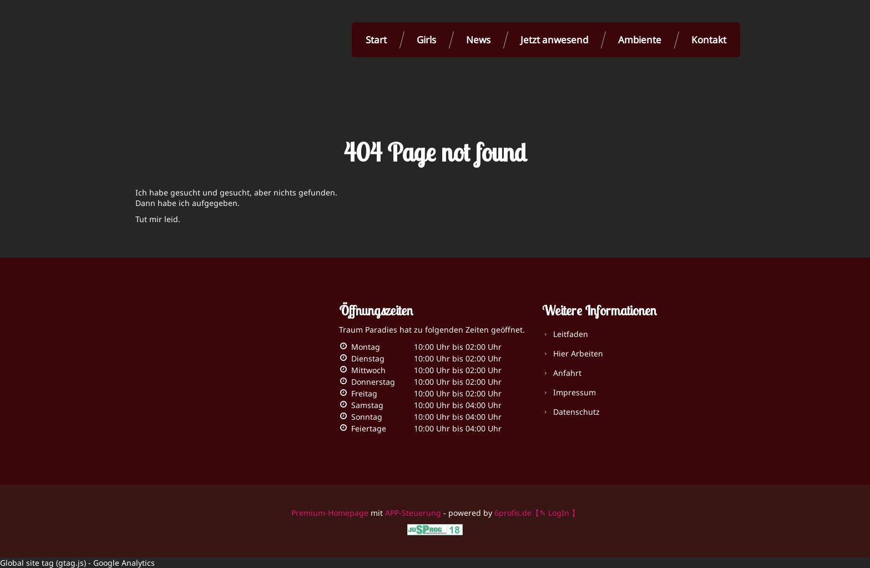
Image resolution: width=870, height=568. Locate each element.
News (478, 39)
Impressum (574, 392)
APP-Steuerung (413, 512)
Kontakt (708, 39)
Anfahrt (567, 373)
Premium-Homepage (329, 512)
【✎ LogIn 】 (555, 512)
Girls (426, 39)
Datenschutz (576, 411)
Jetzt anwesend (554, 39)
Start (376, 39)
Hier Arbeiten (578, 353)
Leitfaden (570, 334)
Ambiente (639, 39)
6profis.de (513, 512)
